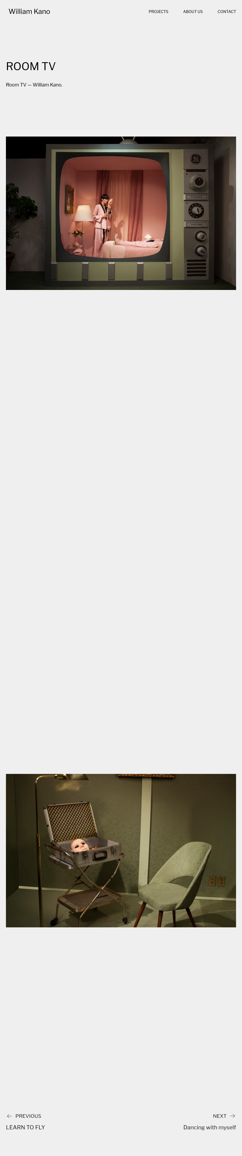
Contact (227, 11)
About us (193, 11)
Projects (158, 11)
